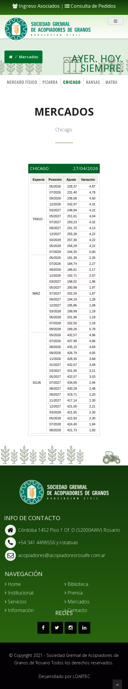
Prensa (78, 592)
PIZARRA (49, 81)
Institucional (23, 592)
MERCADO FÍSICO (22, 81)
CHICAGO (71, 81)
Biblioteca (80, 584)
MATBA (111, 81)
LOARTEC (85, 676)
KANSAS (93, 81)
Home (17, 584)
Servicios (20, 601)
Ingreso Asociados (36, 6)
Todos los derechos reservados (77, 663)
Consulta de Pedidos (90, 6)
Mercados (81, 601)
